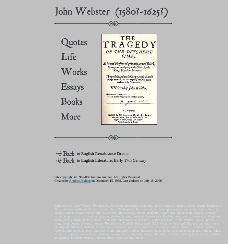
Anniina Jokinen (80, 180)
